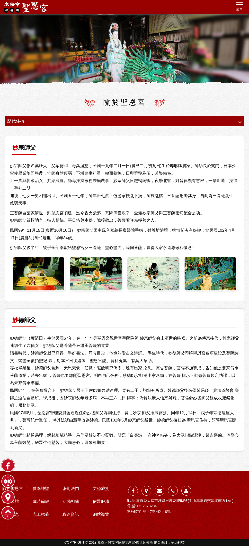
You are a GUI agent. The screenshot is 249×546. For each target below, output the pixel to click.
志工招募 (41, 514)
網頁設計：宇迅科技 (169, 542)
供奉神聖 (41, 488)
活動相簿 (70, 501)
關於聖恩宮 (12, 488)
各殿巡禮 (10, 501)
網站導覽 (101, 514)
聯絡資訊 (70, 514)
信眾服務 (101, 501)
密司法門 (70, 488)
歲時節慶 (41, 501)
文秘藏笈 (101, 488)
